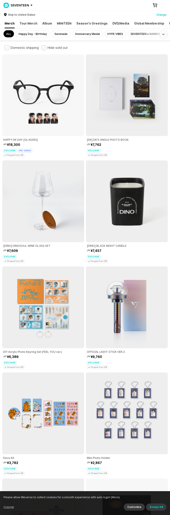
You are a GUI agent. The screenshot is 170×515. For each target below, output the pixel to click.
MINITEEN (64, 23)
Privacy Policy (143, 427)
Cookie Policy (11, 432)
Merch (10, 23)
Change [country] (161, 14)
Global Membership (149, 23)
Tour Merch (28, 23)
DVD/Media (120, 23)
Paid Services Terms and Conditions (59, 427)
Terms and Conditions (16, 427)
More (85, 396)
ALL (8, 34)
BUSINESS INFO (79, 452)
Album (47, 23)
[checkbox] (21, 47)
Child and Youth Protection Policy (107, 427)
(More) (122, 509)
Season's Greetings (92, 23)
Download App (154, 486)
